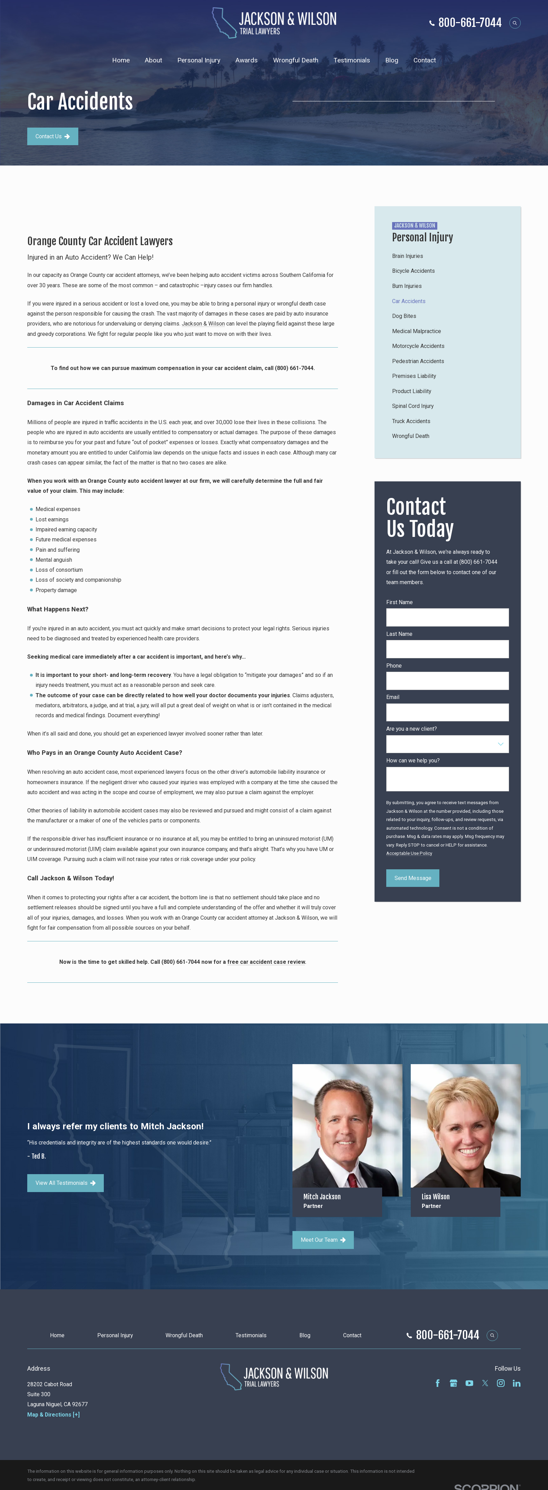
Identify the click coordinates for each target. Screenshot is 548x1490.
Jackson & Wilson (203, 323)
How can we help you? (413, 760)
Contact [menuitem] (425, 60)
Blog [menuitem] (391, 60)
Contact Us (53, 136)
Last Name (399, 634)
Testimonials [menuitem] (351, 60)
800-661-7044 (470, 23)
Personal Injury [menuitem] (198, 60)
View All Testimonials (66, 1183)
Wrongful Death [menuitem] (295, 60)
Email (392, 697)
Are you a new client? (411, 729)
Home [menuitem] (121, 60)
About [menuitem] (153, 60)
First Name (399, 602)
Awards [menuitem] (247, 60)
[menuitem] (447, 256)
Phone (394, 665)
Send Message (413, 878)
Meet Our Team (323, 1240)
